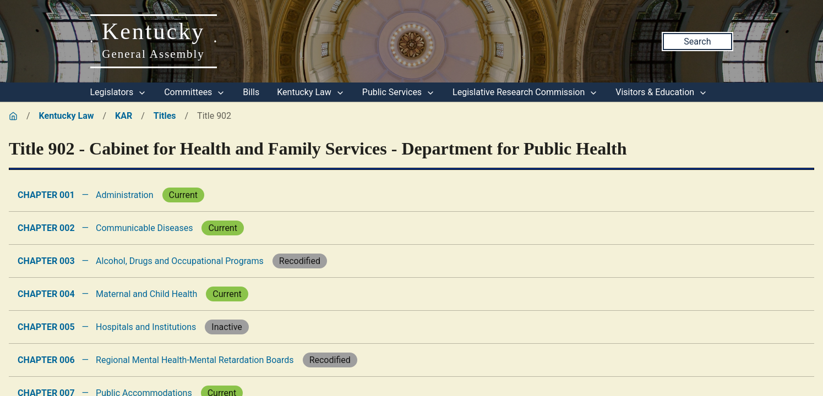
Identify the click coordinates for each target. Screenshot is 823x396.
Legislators (118, 92)
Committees (194, 92)
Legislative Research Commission (525, 92)
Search (697, 41)
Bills (251, 92)
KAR (123, 116)
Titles (165, 116)
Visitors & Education (661, 92)
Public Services (398, 92)
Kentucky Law (311, 92)
